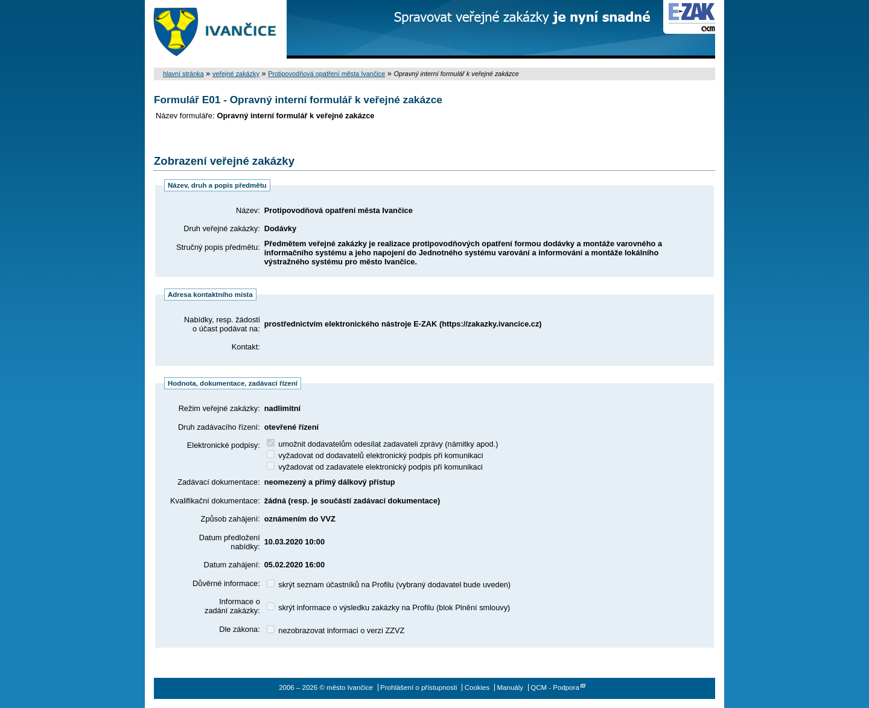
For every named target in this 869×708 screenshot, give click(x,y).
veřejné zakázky (235, 73)
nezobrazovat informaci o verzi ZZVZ (336, 630)
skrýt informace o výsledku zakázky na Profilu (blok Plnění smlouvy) (389, 607)
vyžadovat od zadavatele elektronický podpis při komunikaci (375, 466)
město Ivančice (216, 29)
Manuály (510, 687)
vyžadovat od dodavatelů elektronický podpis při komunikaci (375, 455)
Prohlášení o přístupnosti (418, 687)
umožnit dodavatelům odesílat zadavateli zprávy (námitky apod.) (382, 443)
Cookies (477, 687)
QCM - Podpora (554, 687)
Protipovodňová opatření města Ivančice (326, 73)
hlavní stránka (183, 73)
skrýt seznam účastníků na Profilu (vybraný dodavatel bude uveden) (389, 584)
